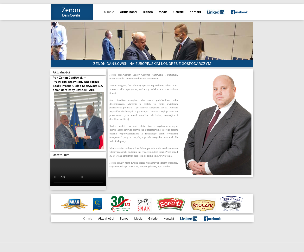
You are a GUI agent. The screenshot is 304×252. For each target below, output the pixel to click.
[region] (152, 44)
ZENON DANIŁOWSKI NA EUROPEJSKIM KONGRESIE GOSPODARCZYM (152, 63)
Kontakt (195, 12)
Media (163, 12)
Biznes (148, 12)
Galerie (178, 12)
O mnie (109, 12)
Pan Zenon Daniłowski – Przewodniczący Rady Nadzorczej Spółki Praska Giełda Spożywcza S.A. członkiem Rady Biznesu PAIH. (78, 84)
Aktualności (128, 12)
